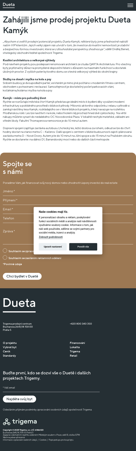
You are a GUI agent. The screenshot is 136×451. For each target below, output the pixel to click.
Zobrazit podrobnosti (51, 232)
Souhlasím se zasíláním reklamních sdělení (34, 258)
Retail (73, 355)
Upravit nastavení (53, 241)
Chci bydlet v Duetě (22, 276)
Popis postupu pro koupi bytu (61, 440)
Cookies (42, 440)
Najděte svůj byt (19, 399)
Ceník (6, 351)
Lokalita (75, 347)
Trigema (75, 351)
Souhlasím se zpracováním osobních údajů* (35, 251)
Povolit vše (83, 241)
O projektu (10, 343)
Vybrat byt (9, 347)
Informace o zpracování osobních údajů (20, 440)
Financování (77, 343)
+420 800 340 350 (81, 323)
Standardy (9, 355)
